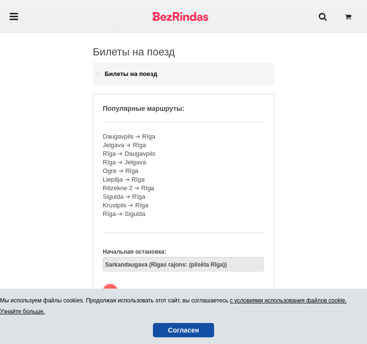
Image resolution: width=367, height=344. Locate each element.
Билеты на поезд (131, 73)
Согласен (183, 330)
